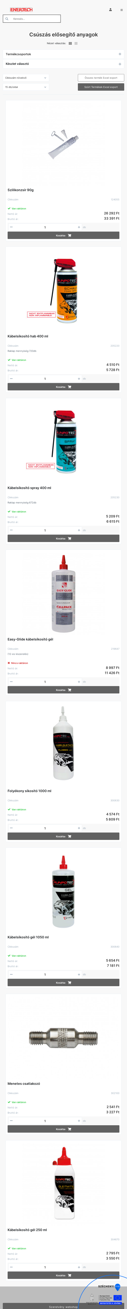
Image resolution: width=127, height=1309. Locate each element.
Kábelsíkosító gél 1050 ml (28, 937)
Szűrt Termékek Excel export (101, 87)
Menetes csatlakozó (24, 1084)
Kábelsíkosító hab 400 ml (28, 336)
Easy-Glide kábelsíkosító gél (30, 639)
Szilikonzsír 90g (21, 190)
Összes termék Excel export (101, 77)
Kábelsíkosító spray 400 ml (29, 488)
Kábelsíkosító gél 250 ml (27, 1230)
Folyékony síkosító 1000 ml (29, 791)
